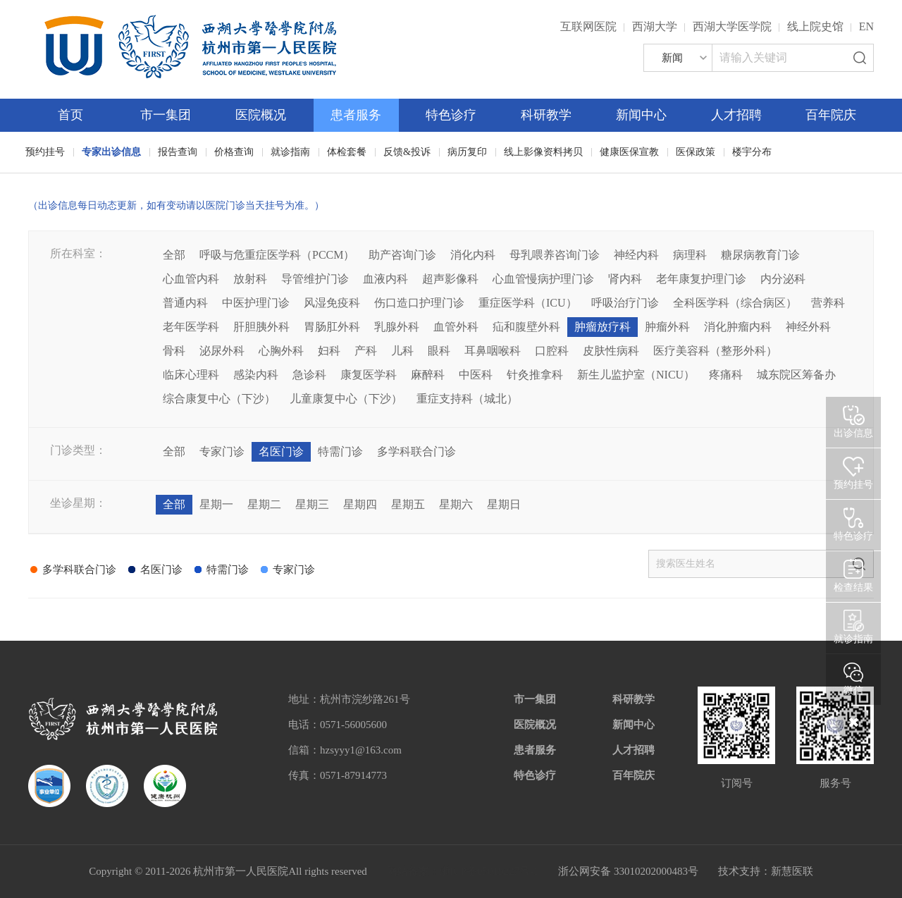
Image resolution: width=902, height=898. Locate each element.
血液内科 (385, 279)
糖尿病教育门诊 (760, 255)
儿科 (402, 351)
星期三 (312, 504)
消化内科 (472, 255)
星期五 (408, 504)
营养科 (828, 303)
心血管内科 (191, 279)
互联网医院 (588, 26)
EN (866, 26)
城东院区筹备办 (796, 375)
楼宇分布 (752, 152)
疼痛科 (726, 375)
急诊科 (309, 375)
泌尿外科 (222, 351)
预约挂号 (45, 152)
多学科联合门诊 (416, 451)
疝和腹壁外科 (526, 327)
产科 (365, 351)
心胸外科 (281, 351)
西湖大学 (654, 26)
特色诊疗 (451, 115)
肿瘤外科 (667, 327)
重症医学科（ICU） (527, 303)
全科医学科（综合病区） (735, 303)
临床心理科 (191, 375)
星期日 (504, 504)
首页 (70, 115)
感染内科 (255, 375)
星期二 (264, 504)
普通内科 (185, 303)
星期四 (360, 504)
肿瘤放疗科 (602, 327)
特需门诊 (340, 451)
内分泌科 (782, 279)
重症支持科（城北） (467, 399)
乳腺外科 (396, 327)
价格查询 (234, 152)
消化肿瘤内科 (738, 327)
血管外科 (455, 327)
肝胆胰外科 (261, 327)
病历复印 (467, 152)
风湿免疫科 (332, 303)
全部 (174, 255)
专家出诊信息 (111, 152)
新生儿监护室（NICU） (636, 375)
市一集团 (165, 115)
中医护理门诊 (256, 303)
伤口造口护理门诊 (419, 303)
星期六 (456, 504)
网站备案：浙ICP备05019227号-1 (463, 871)
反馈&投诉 (407, 152)
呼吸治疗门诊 (625, 303)
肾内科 (625, 279)
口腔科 (552, 351)
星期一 (216, 504)
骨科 (174, 351)
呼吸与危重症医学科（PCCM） (276, 255)
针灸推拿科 (535, 375)
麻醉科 (428, 375)
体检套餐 (346, 152)
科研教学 (546, 115)
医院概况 (260, 115)
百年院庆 (830, 115)
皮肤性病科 (611, 351)
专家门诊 (222, 451)
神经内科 (636, 255)
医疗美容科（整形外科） (715, 351)
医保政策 (695, 152)
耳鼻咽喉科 (492, 351)
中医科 (476, 375)
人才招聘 (736, 115)
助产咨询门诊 (402, 255)
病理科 (690, 255)
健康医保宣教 (629, 152)
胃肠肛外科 (332, 327)
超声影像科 (450, 279)
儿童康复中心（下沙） (346, 399)
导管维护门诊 (315, 279)
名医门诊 (281, 451)
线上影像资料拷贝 (543, 152)
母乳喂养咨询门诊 (554, 255)
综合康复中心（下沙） (219, 399)
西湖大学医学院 (732, 26)
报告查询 (177, 152)
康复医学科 (368, 375)
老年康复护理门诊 (701, 279)
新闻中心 (641, 115)
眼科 (439, 351)
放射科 (250, 279)
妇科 (329, 351)
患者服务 (355, 115)
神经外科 (808, 327)
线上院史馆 (815, 26)
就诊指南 (290, 152)
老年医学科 (191, 327)
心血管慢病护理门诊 (543, 279)
